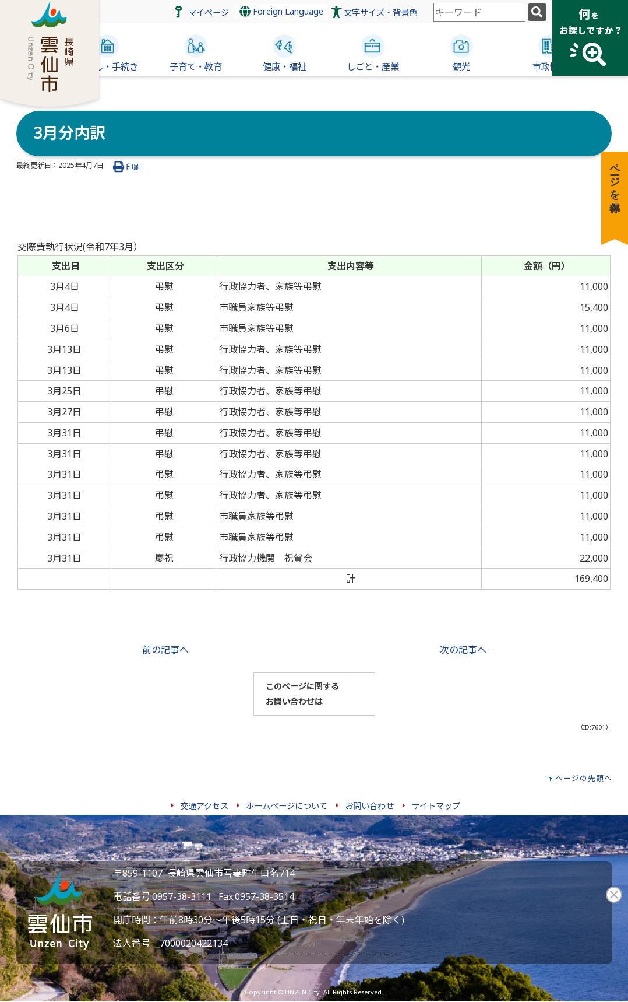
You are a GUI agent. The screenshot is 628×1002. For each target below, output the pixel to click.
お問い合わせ (369, 805)
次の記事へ (463, 649)
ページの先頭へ (583, 778)
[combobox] (479, 12)
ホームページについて (286, 805)
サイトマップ (435, 805)
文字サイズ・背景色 (380, 12)
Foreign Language (281, 11)
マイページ (208, 12)
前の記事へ (165, 649)
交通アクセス (204, 805)
